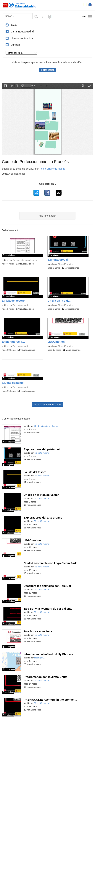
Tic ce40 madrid (65, 264)
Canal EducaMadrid (22, 31)
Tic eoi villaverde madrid (52, 168)
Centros (15, 44)
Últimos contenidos (21, 38)
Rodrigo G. (39, 658)
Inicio (13, 25)
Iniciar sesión (47, 69)
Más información (47, 215)
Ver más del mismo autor (47, 404)
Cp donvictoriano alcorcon (25, 260)
